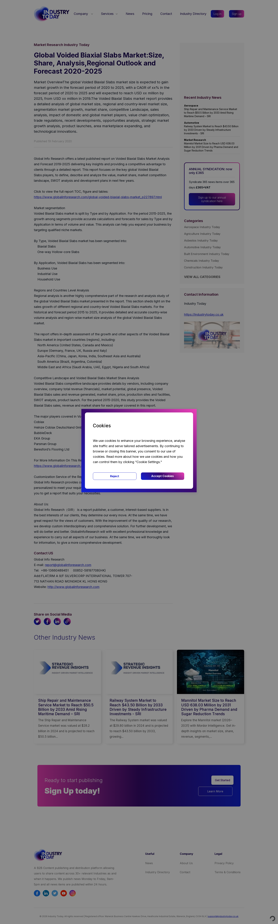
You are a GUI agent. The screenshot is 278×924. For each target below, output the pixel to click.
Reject (114, 476)
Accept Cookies (162, 476)
